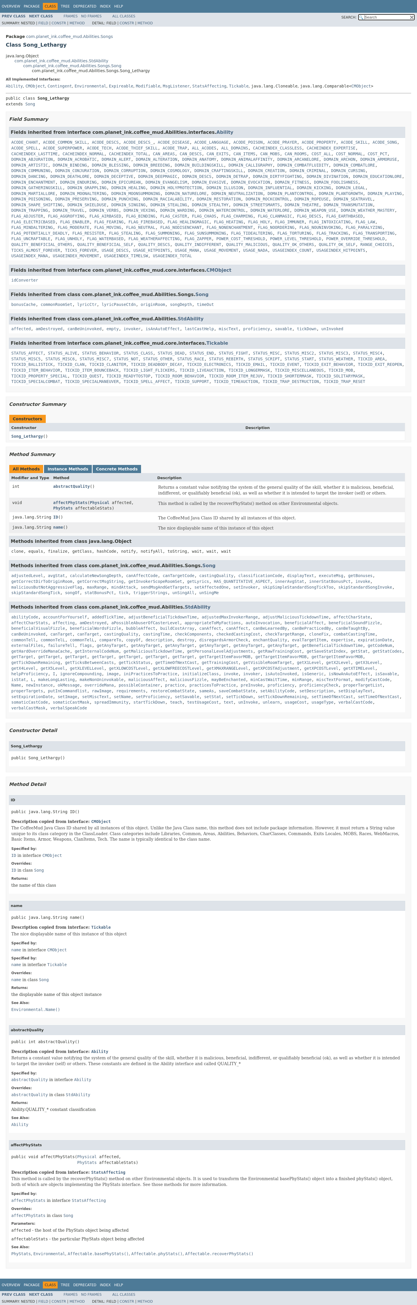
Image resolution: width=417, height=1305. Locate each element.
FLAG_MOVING (107, 227)
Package (32, 6)
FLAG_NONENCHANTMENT (229, 227)
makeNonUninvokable (102, 679)
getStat (359, 651)
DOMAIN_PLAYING (385, 193)
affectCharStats (29, 622)
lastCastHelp (199, 328)
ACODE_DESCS (105, 142)
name (58, 527)
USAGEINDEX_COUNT (292, 250)
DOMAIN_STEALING (168, 204)
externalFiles (27, 645)
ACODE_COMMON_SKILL (65, 142)
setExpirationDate (32, 696)
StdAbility (191, 319)
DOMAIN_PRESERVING (76, 199)
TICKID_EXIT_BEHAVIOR (328, 364)
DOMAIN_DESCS (196, 176)
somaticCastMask (71, 702)
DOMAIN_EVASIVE (209, 182)
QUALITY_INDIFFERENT (198, 244)
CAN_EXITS (217, 154)
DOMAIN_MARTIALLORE (33, 193)
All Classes (123, 16)
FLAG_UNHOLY (68, 238)
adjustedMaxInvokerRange (230, 617)
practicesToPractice (212, 685)
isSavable (386, 673)
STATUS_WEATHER (336, 359)
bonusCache (23, 304)
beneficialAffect (304, 622)
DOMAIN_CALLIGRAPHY (250, 165)
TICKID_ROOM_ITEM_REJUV (236, 376)
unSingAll (183, 592)
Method (77, 23)
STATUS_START (299, 359)
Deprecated (84, 6)
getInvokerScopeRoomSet (155, 581)
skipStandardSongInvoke (365, 587)
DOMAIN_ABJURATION (32, 159)
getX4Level (23, 668)
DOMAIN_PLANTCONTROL (291, 193)
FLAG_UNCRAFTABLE (30, 238)
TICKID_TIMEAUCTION (236, 381)
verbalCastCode (356, 702)
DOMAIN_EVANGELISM (166, 182)
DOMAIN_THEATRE (302, 204)
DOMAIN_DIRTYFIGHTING (277, 176)
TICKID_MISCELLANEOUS (299, 370)
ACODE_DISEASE (174, 142)
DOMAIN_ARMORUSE (378, 159)
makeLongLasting (56, 679)
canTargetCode (179, 575)
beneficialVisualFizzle (38, 628)
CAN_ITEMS (244, 154)
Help (118, 6)
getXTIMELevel (359, 668)
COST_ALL (321, 154)
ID (55, 517)
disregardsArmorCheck (223, 640)
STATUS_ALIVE (62, 353)
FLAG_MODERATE (73, 227)
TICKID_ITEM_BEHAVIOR (35, 370)
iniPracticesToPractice (150, 673)
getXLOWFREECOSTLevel (177, 668)
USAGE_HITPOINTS (151, 250)
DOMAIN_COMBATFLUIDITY (303, 165)
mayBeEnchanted (228, 679)
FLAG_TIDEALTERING (251, 233)
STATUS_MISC (266, 353)
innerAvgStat (289, 581)
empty (113, 328)
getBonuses (360, 575)
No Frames (91, 16)
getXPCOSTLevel (321, 668)
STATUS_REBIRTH (226, 359)
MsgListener (176, 86)
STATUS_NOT (126, 359)
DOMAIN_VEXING (140, 210)
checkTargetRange (284, 634)
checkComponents (193, 634)
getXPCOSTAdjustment (276, 668)
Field (43, 23)
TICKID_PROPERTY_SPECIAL (39, 376)
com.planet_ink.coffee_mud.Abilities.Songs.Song (72, 65)
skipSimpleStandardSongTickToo (298, 587)
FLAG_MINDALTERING (32, 227)
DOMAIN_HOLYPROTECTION (176, 187)
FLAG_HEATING (228, 222)
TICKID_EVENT (284, 364)
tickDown (306, 328)
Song (30, 104)
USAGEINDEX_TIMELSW (126, 255)
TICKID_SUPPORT (192, 381)
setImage (67, 696)
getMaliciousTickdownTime (153, 651)
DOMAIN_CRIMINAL (308, 170)
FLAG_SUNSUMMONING (205, 233)
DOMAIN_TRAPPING (29, 210)
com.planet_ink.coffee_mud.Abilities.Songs (69, 36)
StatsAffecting (209, 86)
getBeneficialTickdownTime (332, 645)
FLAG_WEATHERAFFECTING (154, 238)
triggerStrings (150, 592)
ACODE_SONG (385, 142)
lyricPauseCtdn (119, 304)
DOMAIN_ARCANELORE (298, 159)
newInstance (39, 685)
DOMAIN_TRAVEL (69, 210)
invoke (363, 581)
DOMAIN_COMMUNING (30, 170)
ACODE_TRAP (175, 148)
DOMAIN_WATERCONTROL (222, 210)
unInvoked (332, 328)
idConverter (24, 280)
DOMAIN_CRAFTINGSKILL (218, 170)
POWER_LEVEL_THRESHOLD (295, 238)
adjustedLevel (27, 575)
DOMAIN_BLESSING (110, 165)
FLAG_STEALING (125, 233)
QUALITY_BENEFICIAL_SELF (105, 244)
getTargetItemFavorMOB (224, 656)
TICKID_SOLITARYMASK (340, 376)
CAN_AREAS (164, 154)
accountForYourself (65, 617)
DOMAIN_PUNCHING (120, 199)
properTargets (27, 691)
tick (124, 592)
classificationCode (260, 575)
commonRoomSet (56, 304)
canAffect (210, 628)
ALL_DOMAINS (234, 148)
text (228, 702)
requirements (130, 691)
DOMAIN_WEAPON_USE (315, 210)
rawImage (101, 691)
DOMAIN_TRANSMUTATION (348, 204)
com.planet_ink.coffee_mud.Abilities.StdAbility (61, 61)
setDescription (316, 691)
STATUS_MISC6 (60, 359)
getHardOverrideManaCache (40, 651)
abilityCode (24, 617)
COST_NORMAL (349, 154)
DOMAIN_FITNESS (292, 182)
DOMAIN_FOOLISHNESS (336, 182)
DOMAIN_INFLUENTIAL (270, 187)
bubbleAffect (140, 628)
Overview (11, 6)
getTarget (22, 656)
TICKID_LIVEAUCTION (202, 370)
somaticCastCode (29, 702)
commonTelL (53, 640)
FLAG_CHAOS (204, 216)
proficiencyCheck (319, 685)
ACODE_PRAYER (282, 142)
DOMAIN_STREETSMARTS (256, 204)
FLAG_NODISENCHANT (181, 227)
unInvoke (248, 702)
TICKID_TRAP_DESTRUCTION (291, 381)
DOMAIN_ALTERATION (156, 159)
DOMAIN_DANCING (28, 176)
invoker (132, 328)
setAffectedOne (211, 587)
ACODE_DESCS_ (138, 142)
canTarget (61, 634)
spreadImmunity (111, 702)
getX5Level (53, 668)
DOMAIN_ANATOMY (199, 159)
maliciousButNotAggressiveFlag (46, 587)
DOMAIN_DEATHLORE (69, 176)
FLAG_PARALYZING (364, 227)
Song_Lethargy (27, 436)
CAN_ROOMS (296, 154)
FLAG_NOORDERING (276, 227)
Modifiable (148, 86)
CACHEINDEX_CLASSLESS (277, 148)
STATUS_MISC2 (299, 353)
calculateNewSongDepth (95, 575)
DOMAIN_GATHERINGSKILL (37, 187)
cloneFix (318, 634)
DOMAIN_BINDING (70, 165)
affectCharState (352, 617)
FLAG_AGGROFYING (66, 216)
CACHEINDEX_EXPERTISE (331, 148)
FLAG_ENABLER (74, 222)
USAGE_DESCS (115, 250)
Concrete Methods (117, 469)
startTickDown (149, 702)
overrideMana (99, 685)
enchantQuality (270, 640)
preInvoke (252, 685)
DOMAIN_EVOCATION (250, 182)
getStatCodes (387, 651)
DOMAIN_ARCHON (340, 159)
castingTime (156, 634)
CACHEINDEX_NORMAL (83, 154)
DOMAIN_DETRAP (232, 176)
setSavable (187, 696)
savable (283, 328)
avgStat (56, 575)
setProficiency (153, 696)
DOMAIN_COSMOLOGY (169, 170)
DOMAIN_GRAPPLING (87, 187)
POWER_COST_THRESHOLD (240, 238)
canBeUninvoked (84, 328)
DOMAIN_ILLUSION (224, 187)
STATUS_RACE (190, 359)
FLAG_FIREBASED (146, 222)
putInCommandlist (67, 691)
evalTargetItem (309, 640)
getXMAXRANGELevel (227, 668)
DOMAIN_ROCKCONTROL (268, 199)
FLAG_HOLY (259, 222)
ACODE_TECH (99, 148)
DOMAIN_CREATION (266, 170)
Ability (14, 86)
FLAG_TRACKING (332, 233)
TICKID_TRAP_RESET (344, 381)
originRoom (153, 304)
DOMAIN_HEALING (128, 187)
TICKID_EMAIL (250, 364)
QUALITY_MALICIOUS (247, 244)
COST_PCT (377, 154)
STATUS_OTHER (157, 359)
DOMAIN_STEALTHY (210, 204)
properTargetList (362, 685)
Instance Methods (67, 469)
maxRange (96, 587)
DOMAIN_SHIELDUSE (87, 204)
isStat (18, 679)
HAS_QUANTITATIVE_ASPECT (242, 581)
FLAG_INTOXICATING (329, 222)
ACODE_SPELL (24, 148)
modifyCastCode (373, 679)
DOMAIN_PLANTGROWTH (341, 193)
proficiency (256, 328)
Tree (65, 6)
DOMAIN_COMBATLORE (354, 165)
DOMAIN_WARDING (177, 210)
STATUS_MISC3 (333, 353)
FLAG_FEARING (109, 222)
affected (21, 328)
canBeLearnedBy (270, 628)
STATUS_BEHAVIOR (100, 353)
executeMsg (331, 575)
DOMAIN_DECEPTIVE (113, 176)
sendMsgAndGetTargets (165, 587)
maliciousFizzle (188, 679)
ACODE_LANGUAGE (211, 142)
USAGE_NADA (255, 250)
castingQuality (216, 575)
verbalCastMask (28, 708)
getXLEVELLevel (87, 668)
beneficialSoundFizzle (354, 622)
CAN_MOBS (270, 154)
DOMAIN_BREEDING (151, 165)
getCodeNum (380, 645)
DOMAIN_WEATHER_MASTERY (367, 210)
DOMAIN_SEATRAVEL (353, 199)
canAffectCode (142, 575)
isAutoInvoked (281, 673)
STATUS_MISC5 (26, 359)
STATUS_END (201, 353)
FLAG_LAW (365, 222)
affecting (64, 622)
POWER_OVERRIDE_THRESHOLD (355, 238)
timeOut (205, 304)
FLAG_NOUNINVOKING (320, 227)
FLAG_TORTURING (294, 233)
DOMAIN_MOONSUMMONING (135, 193)
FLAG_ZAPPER (197, 238)
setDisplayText (356, 691)
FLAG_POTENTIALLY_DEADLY (39, 233)
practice (174, 685)
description (159, 640)
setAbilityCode (277, 691)
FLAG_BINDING (140, 216)
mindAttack (123, 587)
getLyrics (198, 581)
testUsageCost (203, 702)
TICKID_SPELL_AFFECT (147, 381)
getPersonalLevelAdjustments (220, 651)
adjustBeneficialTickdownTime (163, 617)
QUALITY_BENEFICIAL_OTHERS (41, 244)
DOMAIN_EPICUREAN (121, 182)
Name (16, 685)
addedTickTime (108, 617)
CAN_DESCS (191, 154)
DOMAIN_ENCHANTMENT (33, 182)
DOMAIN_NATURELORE (185, 193)
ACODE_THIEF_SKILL (137, 148)
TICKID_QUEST (87, 376)
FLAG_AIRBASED (105, 216)
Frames (71, 16)
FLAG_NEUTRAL (140, 227)
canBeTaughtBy (352, 628)
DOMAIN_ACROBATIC (77, 159)
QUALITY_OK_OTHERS (293, 244)
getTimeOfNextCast (176, 662)
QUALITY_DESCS (154, 244)
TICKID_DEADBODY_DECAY (156, 364)
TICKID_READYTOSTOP (129, 376)
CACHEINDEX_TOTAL (128, 154)
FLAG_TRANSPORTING (373, 233)
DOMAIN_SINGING (128, 204)
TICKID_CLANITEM (107, 364)
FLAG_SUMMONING (163, 233)
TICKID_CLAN (71, 364)
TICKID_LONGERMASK (249, 370)
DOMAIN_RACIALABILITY (167, 199)
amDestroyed (49, 328)
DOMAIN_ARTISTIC (29, 165)
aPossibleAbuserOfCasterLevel (145, 622)
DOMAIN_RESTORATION (219, 199)
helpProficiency (29, 673)
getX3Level (368, 662)
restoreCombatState (172, 691)
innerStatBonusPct (329, 581)
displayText (300, 575)
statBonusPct (99, 592)
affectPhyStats (70, 502)
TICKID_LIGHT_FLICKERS (149, 370)
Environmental (90, 86)
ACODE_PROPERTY (319, 142)
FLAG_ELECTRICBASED (33, 222)
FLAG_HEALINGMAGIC (188, 222)
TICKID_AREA (371, 359)
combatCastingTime (354, 634)
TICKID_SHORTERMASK (290, 376)
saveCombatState (237, 691)
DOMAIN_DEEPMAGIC (157, 176)
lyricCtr (87, 304)
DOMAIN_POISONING (30, 199)
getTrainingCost (220, 662)
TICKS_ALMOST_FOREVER (35, 250)
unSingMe (209, 592)
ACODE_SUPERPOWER (62, 148)
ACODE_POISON (248, 142)
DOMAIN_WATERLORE (270, 210)
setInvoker (245, 587)
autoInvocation (263, 622)
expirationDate (375, 640)
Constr (59, 23)
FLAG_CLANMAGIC (275, 216)
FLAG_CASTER (173, 216)
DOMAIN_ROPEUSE (312, 199)
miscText (228, 328)
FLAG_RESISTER (88, 233)
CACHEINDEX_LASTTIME (34, 154)
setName (122, 696)
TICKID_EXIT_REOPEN (380, 364)
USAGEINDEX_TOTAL (172, 255)
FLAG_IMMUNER (289, 222)
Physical (99, 502)
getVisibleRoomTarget (267, 662)
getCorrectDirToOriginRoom (41, 581)
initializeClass (200, 673)
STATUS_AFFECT (27, 353)
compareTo (110, 640)
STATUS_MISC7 (94, 359)
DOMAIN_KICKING (314, 187)
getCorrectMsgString (100, 581)
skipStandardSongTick (35, 592)
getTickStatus (135, 662)
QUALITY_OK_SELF (337, 244)
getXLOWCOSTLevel (128, 668)
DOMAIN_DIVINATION (327, 176)
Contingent (59, 86)
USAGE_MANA (187, 250)
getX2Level (338, 662)
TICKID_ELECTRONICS (209, 364)
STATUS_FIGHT (233, 353)
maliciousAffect (147, 679)
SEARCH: (349, 17)
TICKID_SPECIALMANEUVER (91, 381)
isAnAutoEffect (163, 328)
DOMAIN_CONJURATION (77, 170)
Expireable (121, 86)
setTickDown (239, 696)
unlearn (271, 702)
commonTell (23, 640)
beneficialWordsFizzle (95, 628)
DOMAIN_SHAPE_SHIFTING (37, 204)
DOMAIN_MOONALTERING (83, 193)
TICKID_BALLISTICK (32, 364)
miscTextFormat (334, 679)
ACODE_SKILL (354, 142)
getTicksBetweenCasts (89, 662)
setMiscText (95, 696)
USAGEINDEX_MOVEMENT (76, 255)
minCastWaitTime (268, 679)
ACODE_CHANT (24, 142)
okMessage (69, 685)
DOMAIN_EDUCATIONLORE (377, 176)
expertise (342, 640)
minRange (301, 679)
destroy (185, 640)
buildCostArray (177, 628)
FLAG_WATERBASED (105, 238)
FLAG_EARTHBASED (344, 216)
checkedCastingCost (238, 634)
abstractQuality (71, 486)
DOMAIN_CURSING (348, 170)
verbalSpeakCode (68, 708)
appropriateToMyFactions (212, 622)
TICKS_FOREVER (81, 250)
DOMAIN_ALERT (116, 159)
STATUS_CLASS (138, 353)
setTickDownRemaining (282, 696)
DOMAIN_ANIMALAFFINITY (246, 159)
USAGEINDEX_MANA (29, 255)
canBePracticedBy (311, 628)
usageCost (296, 702)
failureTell (61, 645)
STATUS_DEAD (171, 353)
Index (105, 6)
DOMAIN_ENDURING (78, 182)
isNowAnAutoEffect (349, 673)
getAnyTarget (111, 645)
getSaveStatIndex (326, 651)
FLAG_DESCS (309, 216)
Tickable (238, 86)
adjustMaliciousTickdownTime (296, 617)
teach (176, 702)
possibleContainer (139, 685)
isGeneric (313, 673)
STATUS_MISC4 (367, 353)
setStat (212, 696)
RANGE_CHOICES (376, 244)
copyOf (133, 640)
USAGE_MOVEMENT (221, 250)
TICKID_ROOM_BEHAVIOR (179, 376)
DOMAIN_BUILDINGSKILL (199, 165)
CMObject (35, 86)
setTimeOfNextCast (332, 696)
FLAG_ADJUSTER (27, 216)
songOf (72, 592)
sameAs (206, 691)
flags (86, 645)
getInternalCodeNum (97, 651)
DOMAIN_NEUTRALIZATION (237, 193)
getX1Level (309, 662)
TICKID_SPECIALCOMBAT (35, 381)
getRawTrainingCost (280, 651)
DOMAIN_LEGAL (350, 187)
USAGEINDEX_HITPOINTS (341, 250)
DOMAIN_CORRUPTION (124, 170)
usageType (323, 702)
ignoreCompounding (81, 673)
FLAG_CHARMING (237, 216)
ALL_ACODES (204, 148)
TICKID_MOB (341, 370)
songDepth (181, 304)
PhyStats (63, 508)
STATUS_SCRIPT (264, 359)
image (113, 673)
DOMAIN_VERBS (104, 210)
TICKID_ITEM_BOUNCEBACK (91, 370)
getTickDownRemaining (35, 662)
